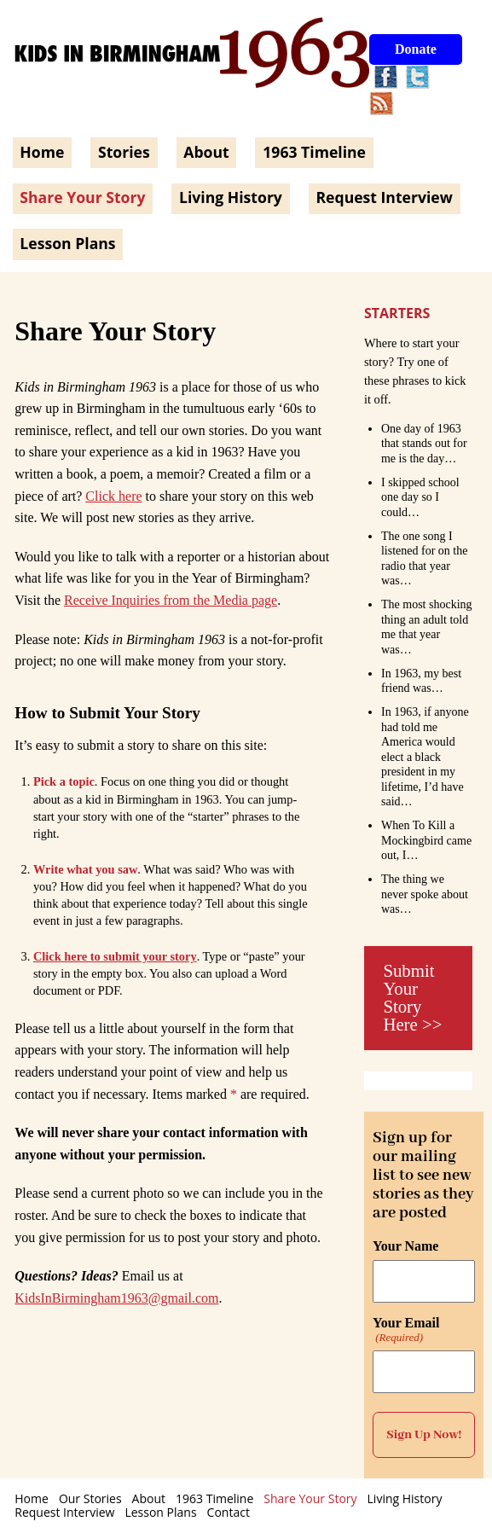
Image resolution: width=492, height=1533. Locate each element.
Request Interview (383, 197)
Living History (230, 197)
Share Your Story (82, 197)
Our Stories (90, 1498)
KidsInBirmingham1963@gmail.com (116, 1298)
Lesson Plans (67, 243)
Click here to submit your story (115, 956)
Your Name (405, 1246)
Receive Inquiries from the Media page (170, 600)
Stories (124, 152)
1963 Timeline (314, 152)
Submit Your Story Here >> (412, 997)
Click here (113, 496)
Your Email (406, 1330)
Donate (416, 49)
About (206, 152)
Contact (228, 1512)
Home (42, 152)
